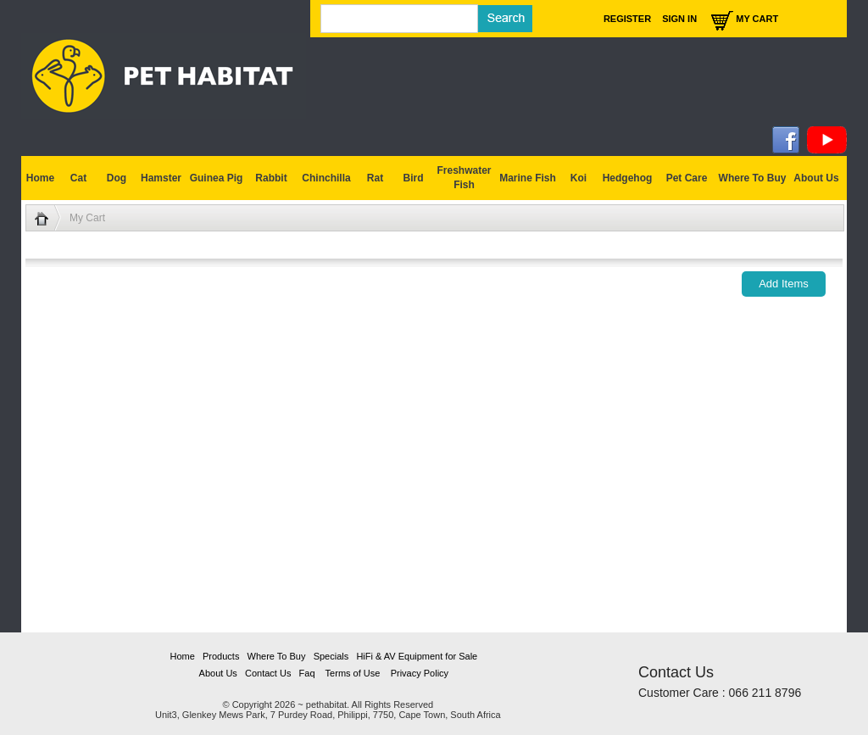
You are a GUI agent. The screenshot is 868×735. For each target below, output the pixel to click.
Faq (307, 673)
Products (221, 656)
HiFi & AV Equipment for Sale (416, 656)
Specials (331, 656)
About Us (218, 673)
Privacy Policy (419, 673)
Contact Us (268, 673)
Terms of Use (353, 673)
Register (627, 19)
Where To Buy (753, 178)
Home (182, 656)
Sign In (679, 19)
